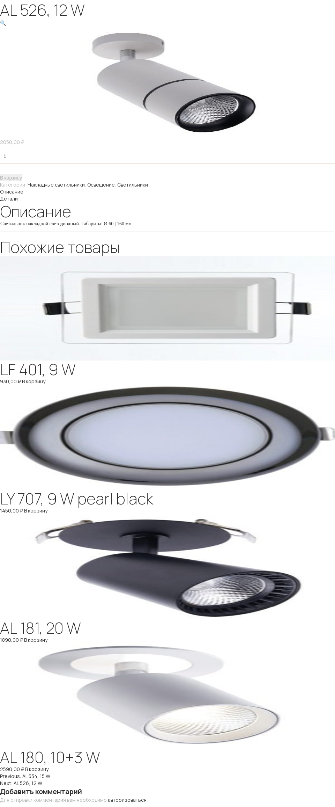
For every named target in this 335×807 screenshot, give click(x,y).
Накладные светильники (56, 184)
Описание (11, 191)
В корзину (11, 178)
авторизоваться (127, 800)
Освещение (101, 184)
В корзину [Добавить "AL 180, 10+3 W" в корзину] (37, 769)
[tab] (167, 191)
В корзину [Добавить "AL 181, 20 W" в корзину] (35, 640)
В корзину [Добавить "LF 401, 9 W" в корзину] (33, 381)
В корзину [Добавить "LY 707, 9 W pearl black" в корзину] (35, 510)
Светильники (132, 184)
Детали (9, 198)
